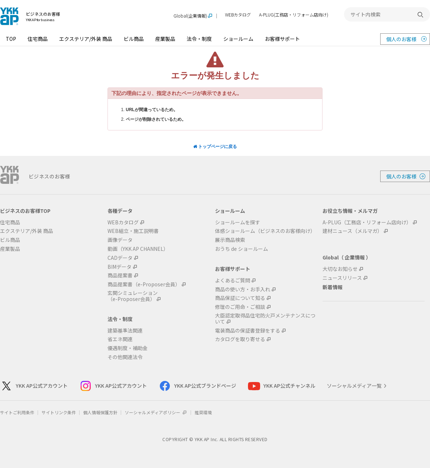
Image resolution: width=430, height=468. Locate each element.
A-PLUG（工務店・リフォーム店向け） (366, 222)
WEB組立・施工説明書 (133, 231)
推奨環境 (203, 412)
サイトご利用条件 (17, 412)
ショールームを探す (237, 222)
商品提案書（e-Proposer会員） (144, 284)
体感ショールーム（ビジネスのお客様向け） (265, 231)
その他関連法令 (125, 357)
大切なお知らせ (340, 269)
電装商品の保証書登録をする (247, 331)
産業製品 (165, 38)
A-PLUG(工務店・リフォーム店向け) (293, 15)
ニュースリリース (342, 278)
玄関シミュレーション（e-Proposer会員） (133, 296)
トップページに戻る (215, 146)
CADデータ (120, 258)
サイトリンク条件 (59, 412)
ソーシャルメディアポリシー (156, 412)
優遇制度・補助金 (128, 348)
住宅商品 (38, 38)
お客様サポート (282, 38)
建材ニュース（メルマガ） (352, 231)
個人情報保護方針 (100, 412)
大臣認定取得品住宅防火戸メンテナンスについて (265, 318)
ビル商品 (134, 38)
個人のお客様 (401, 39)
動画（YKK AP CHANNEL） (138, 249)
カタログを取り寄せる (240, 339)
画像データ (120, 240)
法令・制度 (199, 38)
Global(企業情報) (190, 16)
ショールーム (238, 38)
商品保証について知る (240, 298)
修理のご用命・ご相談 (240, 307)
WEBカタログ (238, 15)
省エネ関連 (120, 339)
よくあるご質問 (232, 280)
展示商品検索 (230, 240)
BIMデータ (120, 267)
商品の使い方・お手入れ (242, 289)
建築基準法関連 (125, 331)
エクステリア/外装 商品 (85, 38)
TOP (11, 38)
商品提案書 (120, 275)
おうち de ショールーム (241, 249)
